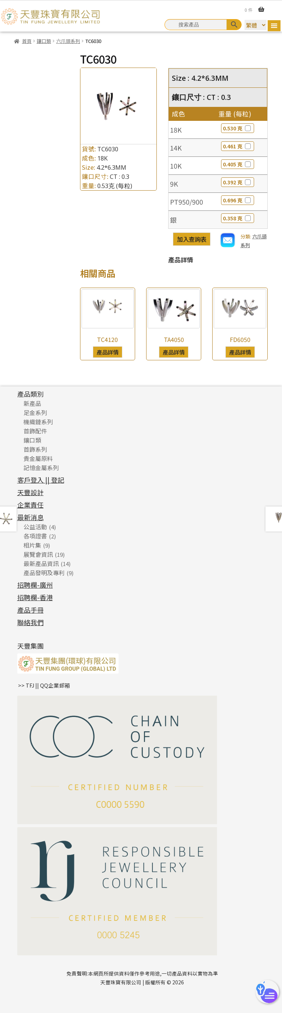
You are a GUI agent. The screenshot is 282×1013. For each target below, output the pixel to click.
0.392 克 (237, 182)
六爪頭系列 (68, 40)
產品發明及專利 (44, 572)
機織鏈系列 (38, 421)
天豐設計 (30, 492)
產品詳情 (108, 352)
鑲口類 (44, 40)
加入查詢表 (191, 239)
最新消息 (30, 517)
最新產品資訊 (41, 563)
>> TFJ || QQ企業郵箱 (44, 685)
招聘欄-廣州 (35, 585)
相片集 (32, 545)
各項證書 (35, 535)
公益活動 (35, 526)
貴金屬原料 (38, 458)
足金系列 (35, 412)
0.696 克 (237, 200)
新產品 (32, 403)
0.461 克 (237, 146)
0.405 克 (237, 164)
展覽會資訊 (38, 554)
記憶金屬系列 (41, 467)
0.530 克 (237, 128)
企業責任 (30, 504)
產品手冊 (30, 609)
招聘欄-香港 (35, 597)
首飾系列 (35, 449)
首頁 (27, 40)
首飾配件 (35, 430)
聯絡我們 (30, 622)
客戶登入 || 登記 (40, 479)
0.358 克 (237, 218)
